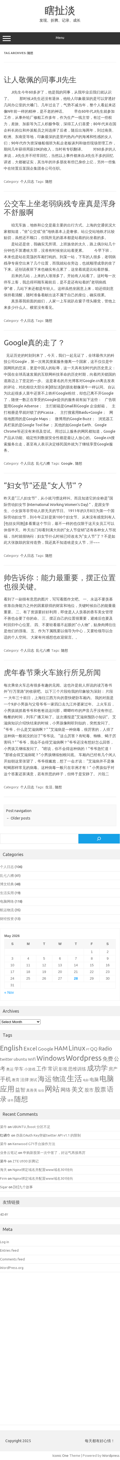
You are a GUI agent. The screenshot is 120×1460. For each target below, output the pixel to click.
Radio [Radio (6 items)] (105, 1049)
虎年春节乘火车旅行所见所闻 (52, 672)
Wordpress (110, 1455)
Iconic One (61, 1455)
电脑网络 (7, 901)
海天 (3, 1169)
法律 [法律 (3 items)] (24, 1079)
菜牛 (3, 1127)
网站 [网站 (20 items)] (52, 1089)
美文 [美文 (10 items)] (77, 1089)
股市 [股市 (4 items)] (89, 1089)
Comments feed (12, 1259)
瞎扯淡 (60, 10)
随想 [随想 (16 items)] (21, 1099)
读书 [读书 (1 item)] (10, 1100)
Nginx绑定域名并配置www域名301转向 (43, 1169)
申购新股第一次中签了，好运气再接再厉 (54, 1152)
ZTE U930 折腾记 (26, 1161)
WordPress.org (11, 1268)
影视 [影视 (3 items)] (63, 1068)
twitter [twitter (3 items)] (6, 1059)
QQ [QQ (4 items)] (94, 1048)
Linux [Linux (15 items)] (77, 1048)
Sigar (4, 1187)
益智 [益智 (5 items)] (20, 1090)
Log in (4, 1242)
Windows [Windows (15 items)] (51, 1058)
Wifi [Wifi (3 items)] (32, 1059)
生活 (48, 787)
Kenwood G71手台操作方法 (34, 1144)
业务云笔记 (8, 1152)
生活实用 (7, 893)
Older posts (18, 818)
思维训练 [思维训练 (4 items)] (77, 1068)
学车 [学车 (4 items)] (18, 1068)
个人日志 (27, 181)
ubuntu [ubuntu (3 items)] (20, 1059)
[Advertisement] (60, 1352)
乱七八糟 (43, 463)
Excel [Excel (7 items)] (30, 1048)
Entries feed (9, 1250)
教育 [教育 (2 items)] (15, 1080)
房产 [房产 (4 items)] (113, 1068)
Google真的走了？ (34, 342)
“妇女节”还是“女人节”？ (44, 485)
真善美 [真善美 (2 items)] (31, 1090)
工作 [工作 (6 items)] (41, 1069)
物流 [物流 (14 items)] (59, 1078)
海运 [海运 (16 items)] (45, 1078)
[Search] (99, 839)
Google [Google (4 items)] (45, 1048)
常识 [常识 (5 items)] (53, 1069)
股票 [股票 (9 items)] (100, 1089)
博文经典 (7, 884)
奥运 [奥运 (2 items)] (10, 1069)
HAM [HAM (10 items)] (61, 1048)
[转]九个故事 (23, 1187)
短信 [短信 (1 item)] (41, 1090)
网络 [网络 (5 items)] (66, 1090)
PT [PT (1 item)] (87, 1049)
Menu (60, 38)
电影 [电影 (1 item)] (86, 1080)
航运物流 (7, 910)
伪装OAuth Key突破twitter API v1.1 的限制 (48, 1135)
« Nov (9, 993)
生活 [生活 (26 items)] (74, 1078)
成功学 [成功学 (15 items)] (97, 1068)
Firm (3, 1178)
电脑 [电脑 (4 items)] (94, 1079)
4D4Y (4, 1214)
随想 (48, 181)
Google (67, 463)
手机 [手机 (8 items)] (5, 1079)
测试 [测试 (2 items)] (33, 1080)
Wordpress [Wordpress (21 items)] (84, 1058)
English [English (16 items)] (11, 1048)
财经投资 (7, 918)
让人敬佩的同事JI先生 (40, 79)
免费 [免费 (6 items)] (107, 1059)
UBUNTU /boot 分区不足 (31, 1127)
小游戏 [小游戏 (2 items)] (29, 1069)
